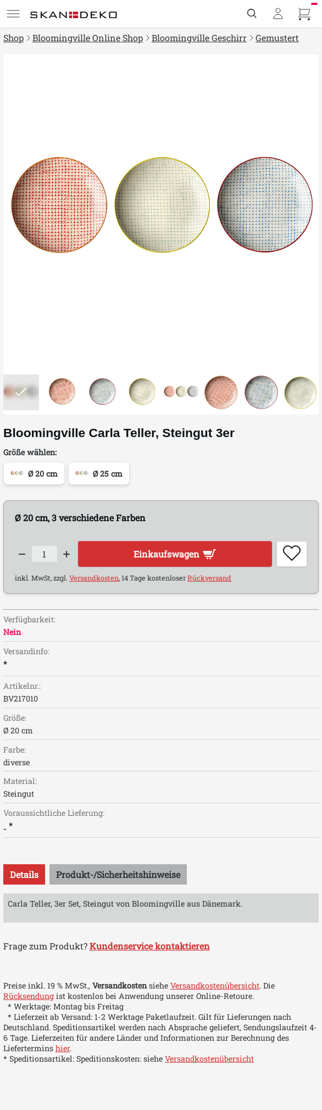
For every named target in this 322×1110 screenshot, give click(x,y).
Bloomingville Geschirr (199, 37)
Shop (13, 37)
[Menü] (13, 14)
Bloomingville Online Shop (87, 37)
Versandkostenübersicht (214, 985)
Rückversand (209, 577)
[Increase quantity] (67, 554)
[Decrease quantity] (22, 554)
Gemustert (277, 37)
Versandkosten (94, 577)
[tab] (24, 874)
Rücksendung (28, 996)
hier (62, 1048)
